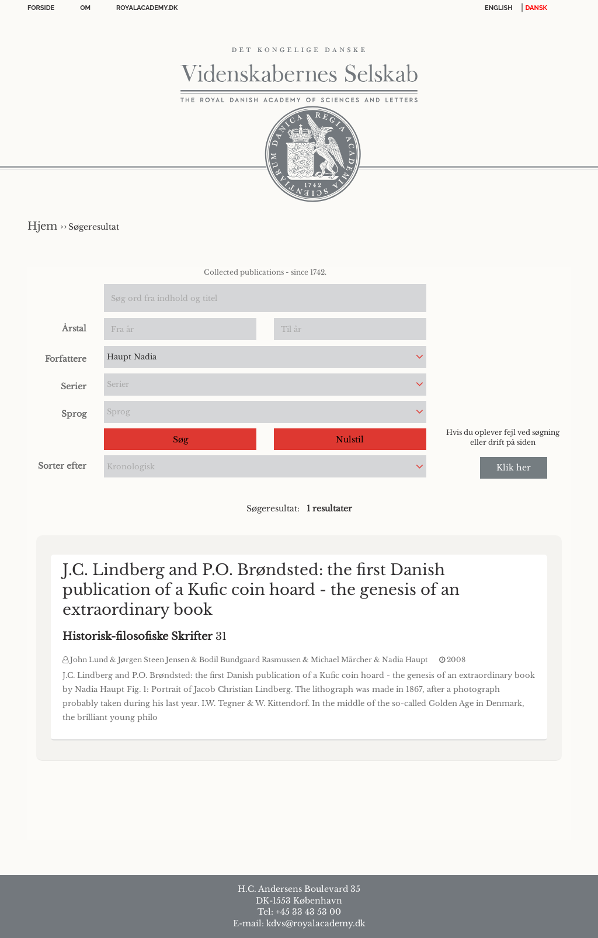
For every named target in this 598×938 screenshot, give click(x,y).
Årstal (74, 328)
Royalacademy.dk (147, 8)
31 (144, 636)
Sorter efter (62, 466)
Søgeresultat (93, 226)
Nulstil (350, 439)
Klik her (513, 467)
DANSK (536, 8)
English (499, 8)
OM (85, 8)
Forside (40, 8)
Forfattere (65, 359)
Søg (180, 439)
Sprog (73, 414)
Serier (73, 386)
